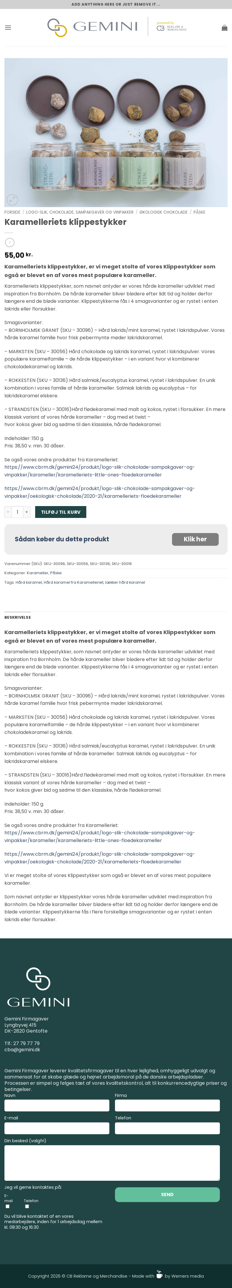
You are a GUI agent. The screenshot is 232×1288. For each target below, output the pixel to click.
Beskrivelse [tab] (17, 617)
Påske (199, 212)
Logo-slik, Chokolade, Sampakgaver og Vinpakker (80, 212)
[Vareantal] (17, 512)
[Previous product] (9, 242)
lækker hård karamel (125, 582)
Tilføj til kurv (61, 512)
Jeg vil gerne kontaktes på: (33, 1187)
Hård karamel (29, 582)
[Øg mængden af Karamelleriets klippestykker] (26, 512)
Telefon (167, 1125)
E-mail (56, 1125)
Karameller (37, 572)
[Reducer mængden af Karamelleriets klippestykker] (8, 512)
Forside (12, 212)
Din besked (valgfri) (112, 1160)
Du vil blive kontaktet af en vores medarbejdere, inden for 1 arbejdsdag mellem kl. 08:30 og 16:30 (53, 1222)
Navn (56, 1103)
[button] (8, 27)
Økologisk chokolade (163, 212)
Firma (167, 1103)
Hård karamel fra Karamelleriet (73, 582)
